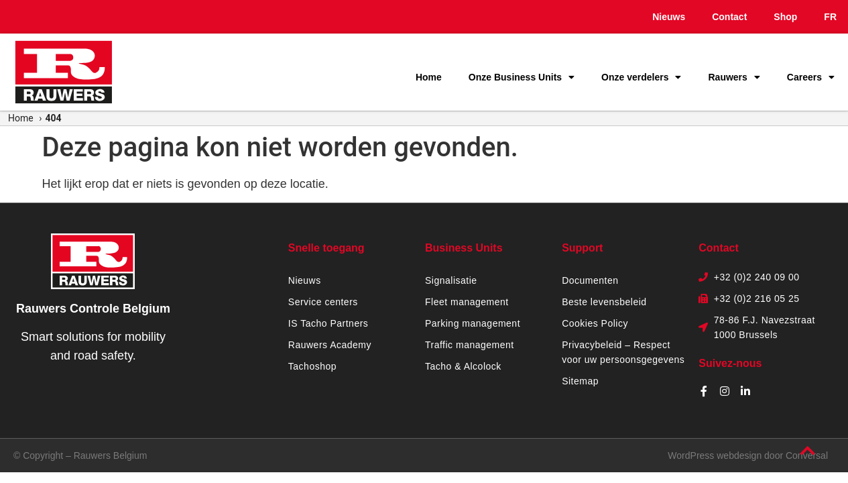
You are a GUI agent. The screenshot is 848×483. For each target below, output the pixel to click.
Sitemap (580, 381)
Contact (729, 16)
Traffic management (469, 344)
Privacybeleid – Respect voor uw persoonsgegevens (623, 352)
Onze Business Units (521, 77)
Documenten (590, 280)
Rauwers (734, 77)
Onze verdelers (641, 77)
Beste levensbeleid (604, 302)
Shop (785, 16)
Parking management (472, 323)
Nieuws (668, 16)
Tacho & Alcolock (463, 366)
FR (830, 16)
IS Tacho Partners (328, 323)
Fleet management (467, 302)
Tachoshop (312, 366)
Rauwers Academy (329, 344)
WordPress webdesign (715, 455)
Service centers (323, 302)
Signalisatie (451, 280)
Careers (811, 77)
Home (429, 77)
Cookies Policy (595, 323)
